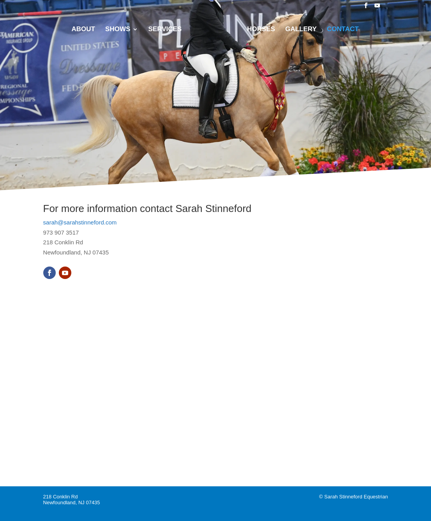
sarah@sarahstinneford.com (80, 222)
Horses (261, 29)
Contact (343, 29)
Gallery (301, 29)
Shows (117, 29)
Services (165, 29)
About (83, 29)
